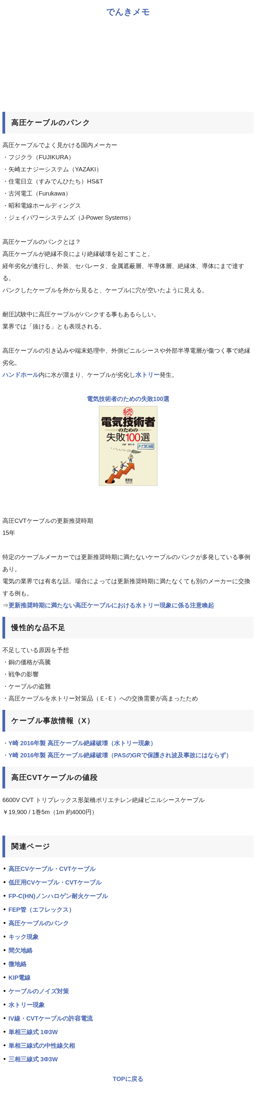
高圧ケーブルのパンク (38, 923)
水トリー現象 (26, 1005)
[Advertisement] (128, 64)
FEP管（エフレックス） (41, 909)
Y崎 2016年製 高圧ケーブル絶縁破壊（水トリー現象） (82, 743)
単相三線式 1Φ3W (33, 1032)
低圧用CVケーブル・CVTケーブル (55, 882)
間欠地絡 (20, 950)
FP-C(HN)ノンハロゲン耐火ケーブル (58, 896)
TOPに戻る (128, 1079)
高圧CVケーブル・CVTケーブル (52, 869)
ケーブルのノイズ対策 (38, 991)
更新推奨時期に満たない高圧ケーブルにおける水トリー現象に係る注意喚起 (111, 605)
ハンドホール (20, 374)
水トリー (147, 374)
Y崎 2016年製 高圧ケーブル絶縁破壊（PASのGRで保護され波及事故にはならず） (120, 755)
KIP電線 (19, 977)
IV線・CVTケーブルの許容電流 (50, 1018)
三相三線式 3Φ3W (33, 1059)
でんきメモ (128, 12)
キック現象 (23, 937)
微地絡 (17, 964)
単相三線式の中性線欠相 (41, 1045)
